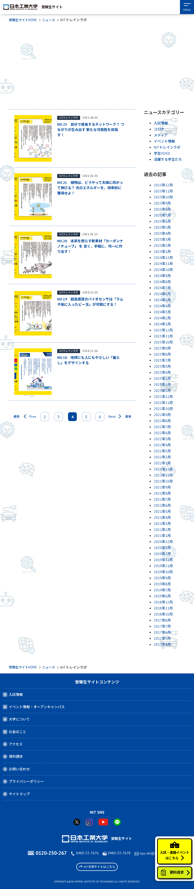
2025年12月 (163, 185)
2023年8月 (162, 354)
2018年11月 (163, 608)
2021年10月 (163, 481)
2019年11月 (163, 566)
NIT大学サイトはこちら (97, 867)
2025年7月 (162, 215)
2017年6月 (162, 632)
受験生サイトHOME (24, 20)
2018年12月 (163, 602)
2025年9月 (162, 203)
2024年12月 (163, 257)
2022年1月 (162, 463)
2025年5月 (162, 227)
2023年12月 (163, 330)
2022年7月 (162, 427)
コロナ (159, 129)
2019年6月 (162, 596)
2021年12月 (163, 469)
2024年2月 (162, 318)
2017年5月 (162, 638)
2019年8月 (162, 584)
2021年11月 (163, 475)
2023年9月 (162, 348)
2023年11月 (163, 336)
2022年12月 (163, 396)
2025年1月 (162, 251)
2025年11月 (163, 191)
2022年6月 (162, 433)
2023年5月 (162, 366)
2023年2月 (162, 384)
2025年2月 (162, 245)
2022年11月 (163, 402)
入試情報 (161, 123)
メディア (161, 135)
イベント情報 (164, 141)
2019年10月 (163, 572)
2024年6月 (162, 294)
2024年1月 (162, 324)
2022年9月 (162, 415)
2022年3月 (162, 451)
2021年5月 (162, 511)
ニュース (51, 20)
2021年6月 (162, 505)
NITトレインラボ (167, 147)
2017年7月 (162, 626)
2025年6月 (162, 221)
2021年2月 (162, 529)
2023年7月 (162, 360)
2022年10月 (163, 408)
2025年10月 (163, 197)
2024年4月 (162, 306)
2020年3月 (162, 547)
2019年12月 (163, 560)
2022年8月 (162, 421)
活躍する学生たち (168, 159)
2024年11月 (163, 263)
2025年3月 (162, 239)
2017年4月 (162, 644)
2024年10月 (163, 269)
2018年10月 (163, 614)
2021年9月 (162, 487)
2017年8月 (162, 620)
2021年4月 (162, 517)
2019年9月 (162, 578)
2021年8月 (162, 493)
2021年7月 (162, 499)
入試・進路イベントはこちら (173, 846)
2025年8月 (162, 209)
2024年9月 (162, 275)
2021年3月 (162, 523)
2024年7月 (162, 288)
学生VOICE (162, 153)
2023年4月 (162, 372)
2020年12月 (163, 541)
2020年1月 (162, 554)
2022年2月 (162, 457)
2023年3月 (162, 378)
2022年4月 (162, 445)
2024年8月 (162, 282)
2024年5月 (162, 300)
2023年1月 (162, 390)
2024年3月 (162, 312)
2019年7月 (162, 590)
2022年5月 (162, 439)
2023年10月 (163, 342)
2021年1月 (162, 535)
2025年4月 (162, 233)
